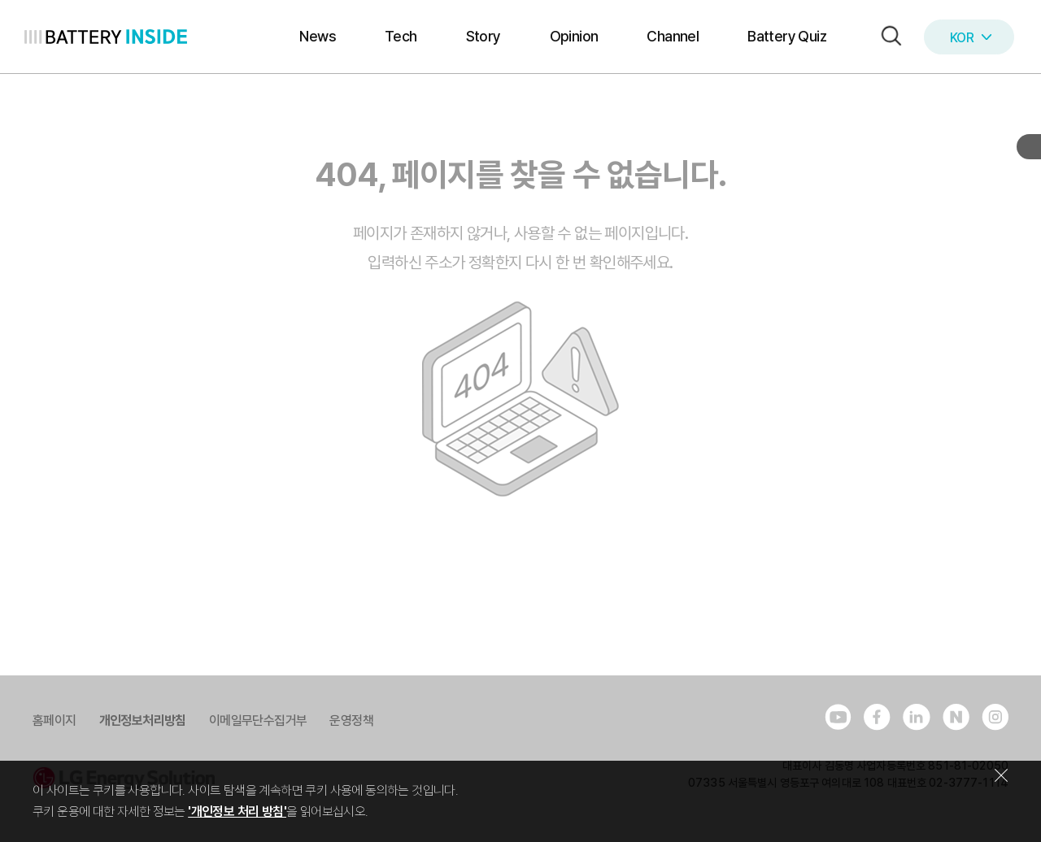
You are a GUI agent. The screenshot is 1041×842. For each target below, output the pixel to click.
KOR (970, 38)
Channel (673, 36)
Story (483, 36)
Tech (401, 36)
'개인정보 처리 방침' (237, 811)
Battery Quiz (786, 36)
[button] (887, 37)
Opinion (574, 36)
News (317, 36)
